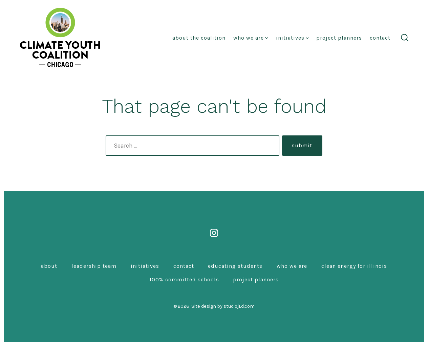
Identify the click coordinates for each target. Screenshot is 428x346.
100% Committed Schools (184, 279)
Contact (380, 38)
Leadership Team (93, 266)
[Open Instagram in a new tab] (214, 233)
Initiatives (292, 38)
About (49, 266)
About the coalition (199, 38)
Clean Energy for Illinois (354, 266)
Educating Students (235, 266)
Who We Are (250, 38)
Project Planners (339, 38)
